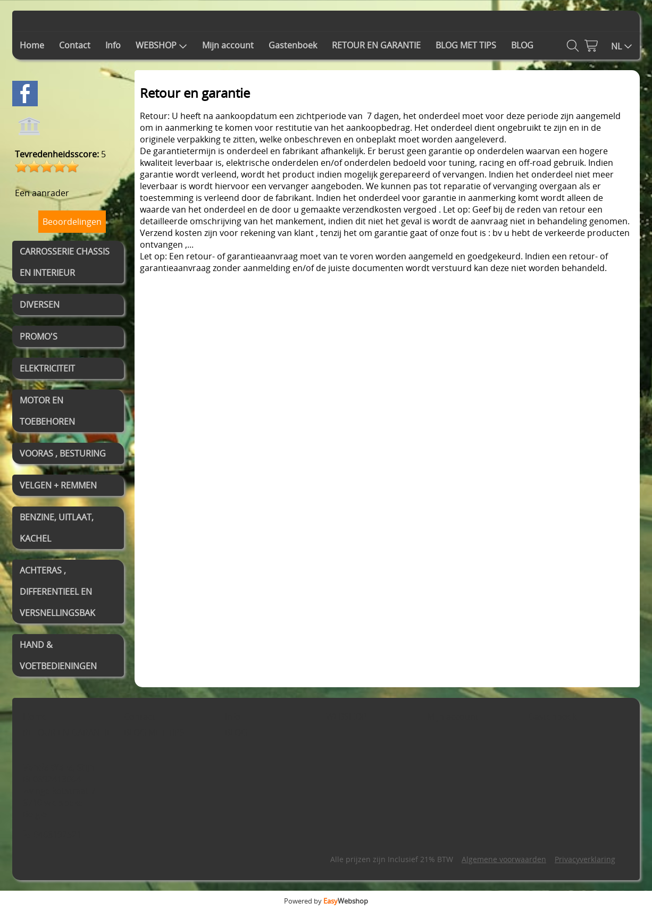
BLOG (522, 45)
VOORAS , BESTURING (63, 453)
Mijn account (228, 45)
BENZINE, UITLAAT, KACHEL (57, 527)
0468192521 (57, 834)
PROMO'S (38, 336)
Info (113, 45)
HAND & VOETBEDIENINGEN (58, 655)
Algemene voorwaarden (504, 859)
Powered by (326, 901)
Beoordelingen (72, 221)
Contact (74, 45)
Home (32, 45)
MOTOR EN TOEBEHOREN (47, 410)
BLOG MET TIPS (466, 45)
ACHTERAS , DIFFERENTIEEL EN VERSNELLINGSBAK (57, 591)
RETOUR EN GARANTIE (376, 45)
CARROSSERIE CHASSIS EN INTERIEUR (65, 262)
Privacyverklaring (585, 859)
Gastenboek (293, 45)
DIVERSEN (40, 304)
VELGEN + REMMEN (58, 485)
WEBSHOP (161, 45)
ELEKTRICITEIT (47, 368)
